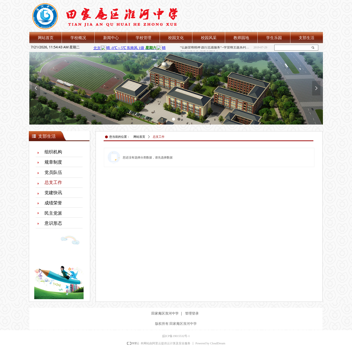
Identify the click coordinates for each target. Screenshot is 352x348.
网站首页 (139, 136)
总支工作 (159, 136)
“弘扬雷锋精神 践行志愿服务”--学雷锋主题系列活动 (216, 47)
